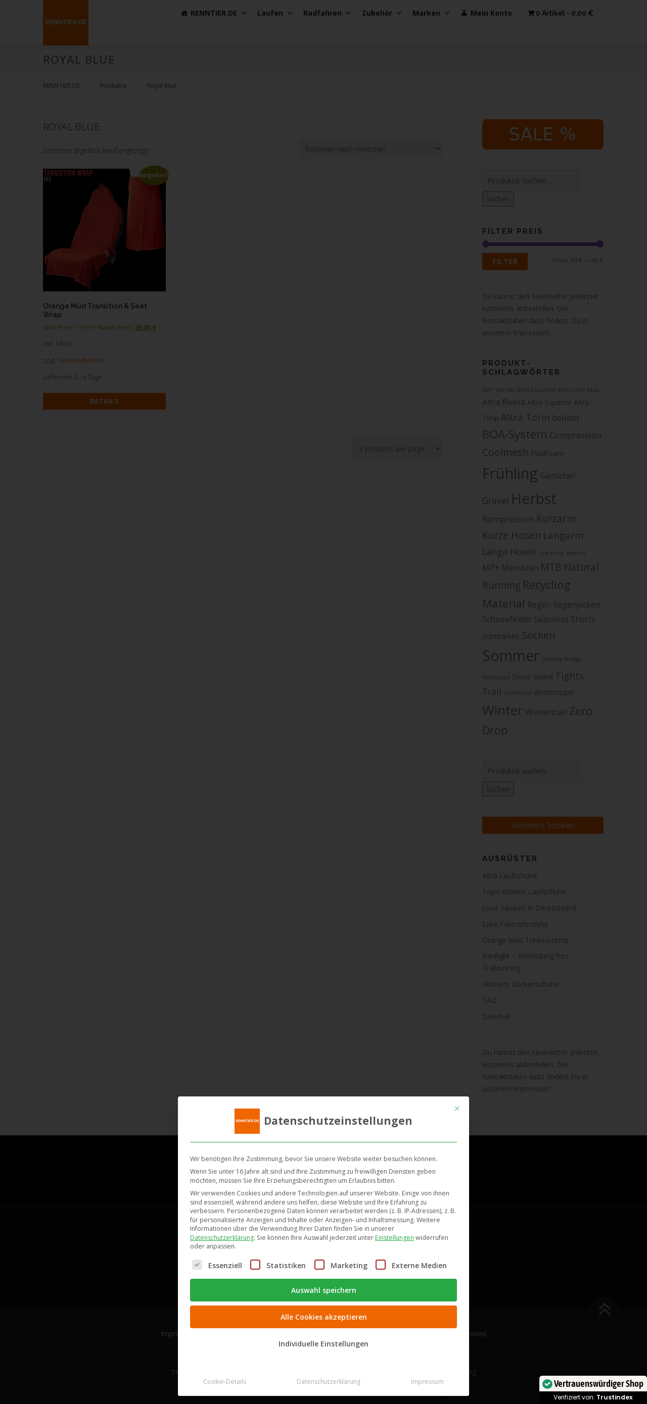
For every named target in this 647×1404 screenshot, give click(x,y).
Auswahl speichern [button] (323, 1290)
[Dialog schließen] (457, 1108)
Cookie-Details (224, 1381)
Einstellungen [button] (394, 1237)
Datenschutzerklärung (222, 1237)
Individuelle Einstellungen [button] (323, 1343)
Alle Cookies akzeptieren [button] (324, 1317)
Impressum (427, 1381)
